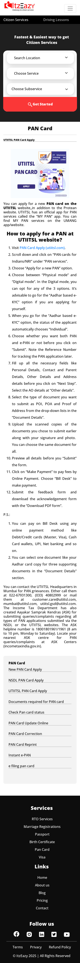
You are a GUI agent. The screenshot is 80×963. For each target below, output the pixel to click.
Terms (18, 947)
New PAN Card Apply (25, 669)
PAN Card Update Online (28, 723)
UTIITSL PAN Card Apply (28, 691)
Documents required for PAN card (36, 702)
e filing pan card (21, 766)
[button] (43, 58)
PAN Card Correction (25, 734)
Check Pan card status (26, 712)
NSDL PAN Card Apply (26, 680)
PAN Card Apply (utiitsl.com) (42, 247)
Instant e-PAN (20, 755)
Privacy (36, 947)
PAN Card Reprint (23, 744)
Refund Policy (60, 947)
